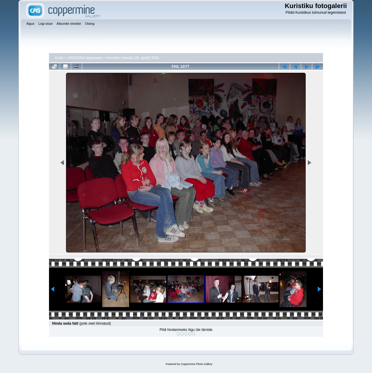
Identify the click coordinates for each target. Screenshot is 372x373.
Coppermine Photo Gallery (196, 364)
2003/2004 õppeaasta (85, 58)
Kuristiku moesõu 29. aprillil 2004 (132, 58)
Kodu (59, 58)
